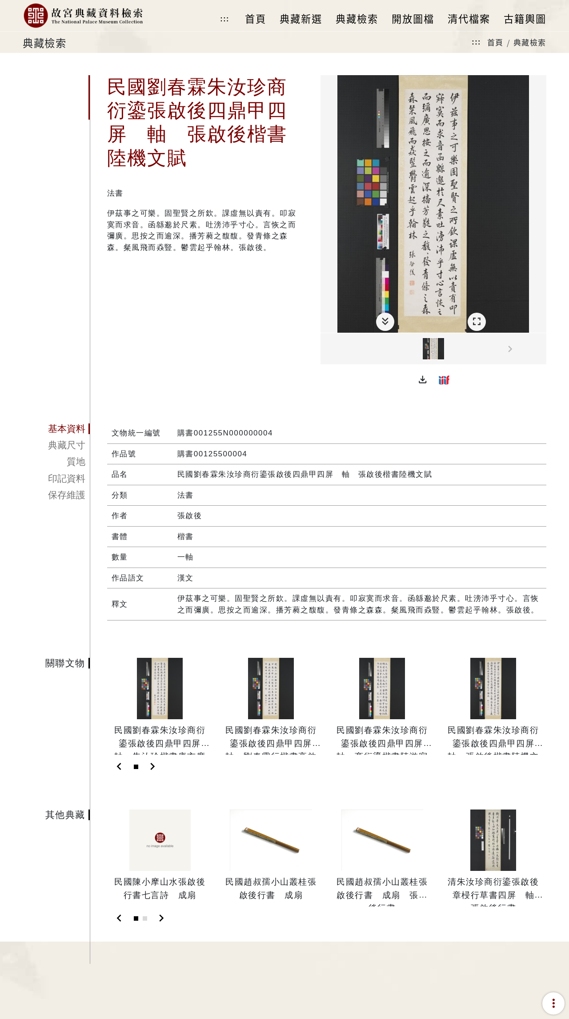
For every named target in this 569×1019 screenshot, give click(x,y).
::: (224, 19)
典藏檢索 (529, 42)
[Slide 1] (136, 767)
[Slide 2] (145, 918)
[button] (422, 380)
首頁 (495, 42)
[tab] (56, 429)
